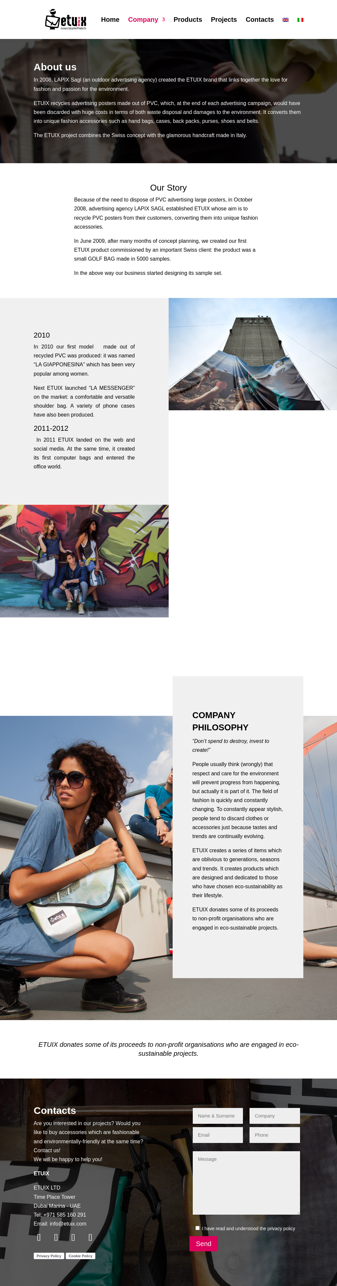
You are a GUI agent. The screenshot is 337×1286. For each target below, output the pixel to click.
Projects (224, 20)
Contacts (260, 20)
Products (188, 20)
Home (110, 20)
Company (143, 20)
